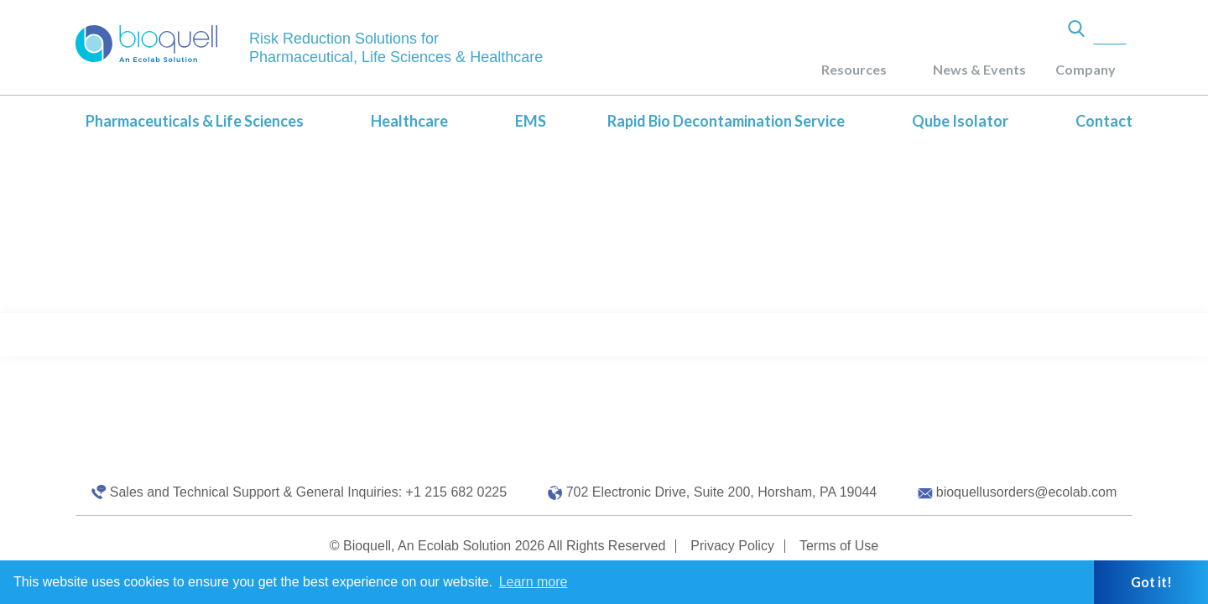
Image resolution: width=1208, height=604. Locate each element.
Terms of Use (838, 546)
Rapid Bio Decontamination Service (726, 121)
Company (1085, 69)
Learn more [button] (533, 582)
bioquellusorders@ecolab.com (1026, 492)
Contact (1103, 121)
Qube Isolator (960, 121)
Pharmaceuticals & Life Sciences (195, 121)
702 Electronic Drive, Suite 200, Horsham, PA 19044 (721, 492)
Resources (854, 69)
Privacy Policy (732, 546)
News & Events (979, 69)
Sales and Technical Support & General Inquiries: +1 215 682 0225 (308, 492)
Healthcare (409, 121)
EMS (530, 121)
